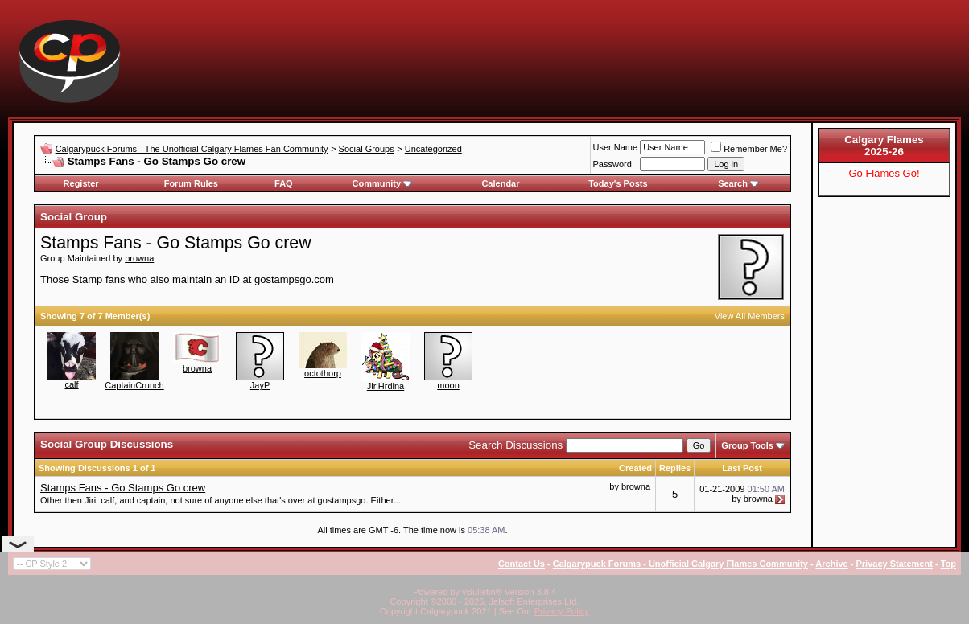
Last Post (742, 468)
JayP (260, 385)
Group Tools (747, 445)
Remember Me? (749, 149)
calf (71, 384)
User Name (615, 147)
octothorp (322, 373)
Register (81, 183)
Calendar (500, 183)
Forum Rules (191, 183)
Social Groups (366, 149)
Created (635, 468)
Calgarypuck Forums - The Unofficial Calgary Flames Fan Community (192, 149)
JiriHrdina (385, 386)
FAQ (283, 183)
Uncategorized (433, 149)
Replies (675, 468)
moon (448, 385)
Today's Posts (617, 183)
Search (738, 183)
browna (139, 258)
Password (612, 164)
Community (383, 183)
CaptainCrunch (134, 385)
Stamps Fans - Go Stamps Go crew (122, 488)
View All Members (750, 316)
